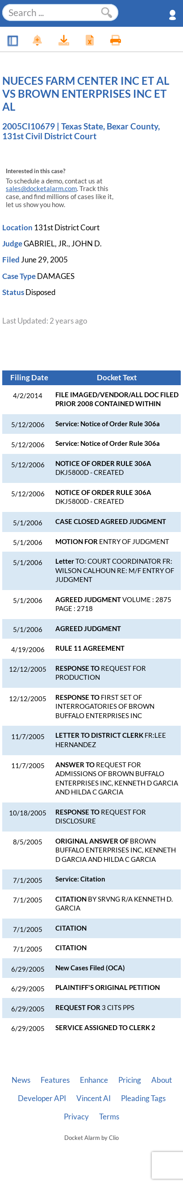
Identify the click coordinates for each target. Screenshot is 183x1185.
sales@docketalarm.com (41, 188)
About (161, 1080)
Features (55, 1080)
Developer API (42, 1098)
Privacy (76, 1116)
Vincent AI (93, 1098)
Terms (109, 1116)
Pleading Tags (143, 1098)
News (21, 1080)
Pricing (129, 1080)
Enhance (94, 1080)
